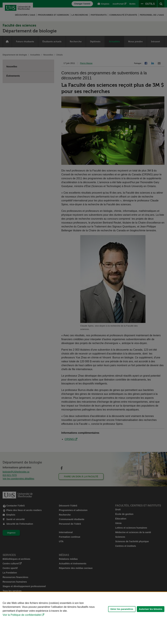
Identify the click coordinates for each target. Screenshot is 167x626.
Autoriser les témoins (150, 609)
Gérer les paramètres (121, 609)
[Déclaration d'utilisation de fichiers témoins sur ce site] (83, 609)
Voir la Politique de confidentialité (22, 614)
